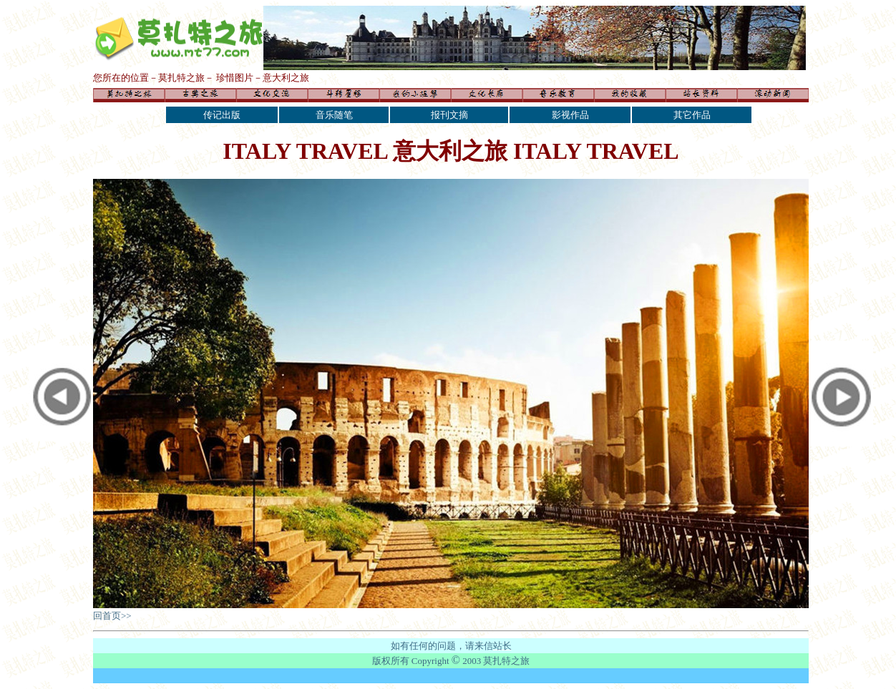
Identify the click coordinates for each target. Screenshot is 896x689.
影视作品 (570, 114)
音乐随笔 (334, 114)
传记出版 (221, 114)
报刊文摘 (449, 114)
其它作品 (692, 114)
